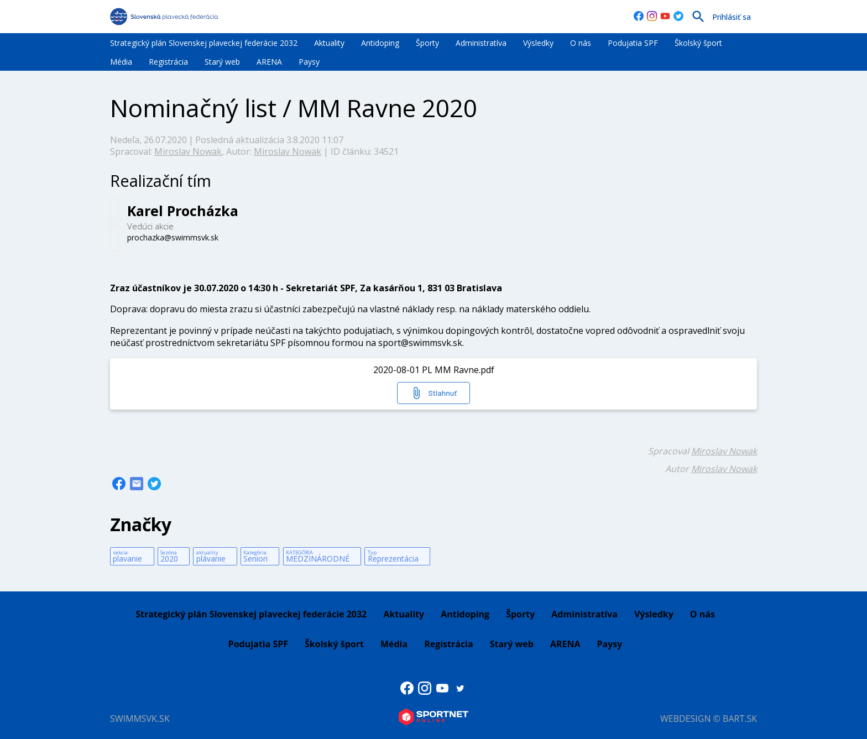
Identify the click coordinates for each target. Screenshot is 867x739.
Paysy (309, 61)
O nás (580, 43)
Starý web (222, 61)
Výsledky (538, 43)
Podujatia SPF (633, 43)
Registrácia (168, 61)
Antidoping (380, 43)
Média (121, 61)
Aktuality (329, 43)
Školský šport (698, 43)
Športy (427, 43)
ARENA (269, 61)
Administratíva (481, 43)
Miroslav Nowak (188, 151)
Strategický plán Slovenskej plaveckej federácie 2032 (203, 43)
